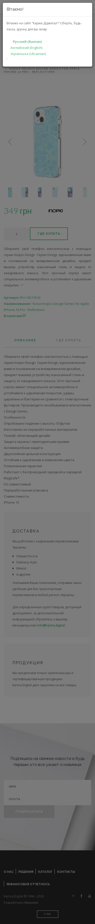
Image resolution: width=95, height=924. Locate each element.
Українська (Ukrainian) (28, 53)
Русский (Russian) (27, 41)
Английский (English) (26, 47)
